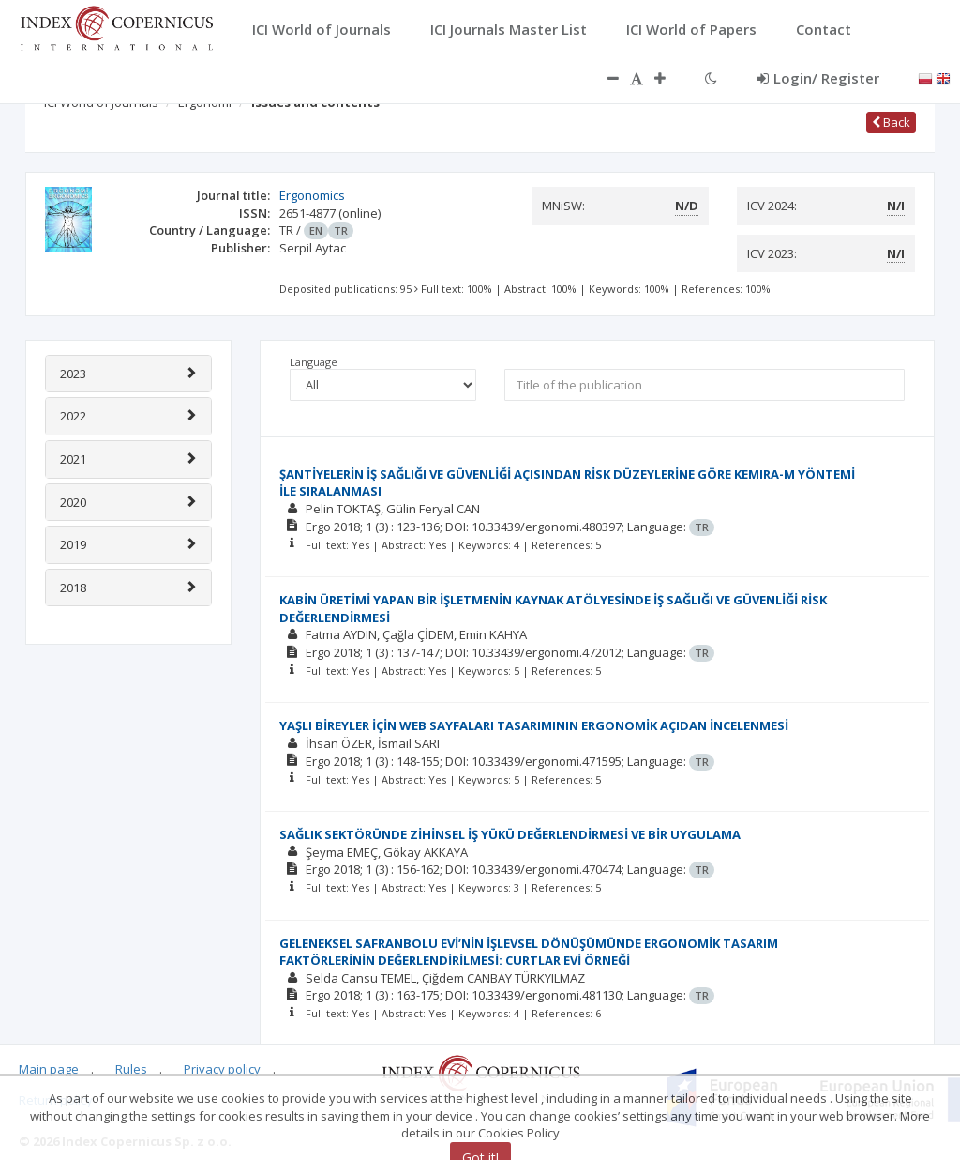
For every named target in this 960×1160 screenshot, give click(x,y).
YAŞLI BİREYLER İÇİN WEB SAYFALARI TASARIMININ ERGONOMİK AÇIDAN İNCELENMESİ (533, 725)
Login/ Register (818, 78)
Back (891, 122)
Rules (131, 1069)
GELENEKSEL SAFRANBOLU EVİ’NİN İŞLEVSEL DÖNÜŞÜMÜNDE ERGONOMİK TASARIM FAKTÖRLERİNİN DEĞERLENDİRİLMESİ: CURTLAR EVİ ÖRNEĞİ (528, 952)
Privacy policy (222, 1069)
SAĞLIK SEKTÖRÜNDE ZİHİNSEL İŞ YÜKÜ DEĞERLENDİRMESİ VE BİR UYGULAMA (510, 834)
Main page (49, 1069)
